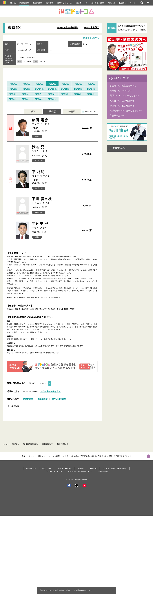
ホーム (5, 444)
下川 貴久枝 (53, 200)
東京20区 (78, 94)
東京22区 (13, 99)
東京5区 (65, 84)
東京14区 (91, 89)
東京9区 (26, 89)
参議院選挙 (37, 3)
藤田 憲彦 (53, 122)
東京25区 (52, 99)
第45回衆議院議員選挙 (67, 27)
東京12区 (65, 89)
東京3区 (39, 84)
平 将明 (53, 174)
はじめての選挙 (97, 3)
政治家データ (81, 3)
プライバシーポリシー (53, 471)
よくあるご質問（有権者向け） (114, 469)
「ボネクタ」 (79, 288)
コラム (13, 3)
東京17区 (39, 94)
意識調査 (111, 3)
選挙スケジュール (64, 3)
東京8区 (13, 89)
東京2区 (26, 84)
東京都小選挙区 (91, 27)
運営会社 (80, 469)
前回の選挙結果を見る (50, 391)
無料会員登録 (58, 590)
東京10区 (39, 89)
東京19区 (65, 94)
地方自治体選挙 (59, 399)
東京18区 (52, 94)
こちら (45, 297)
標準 (33, 111)
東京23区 (26, 99)
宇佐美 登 (53, 225)
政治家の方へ (31, 469)
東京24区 (39, 99)
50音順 (71, 111)
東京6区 (78, 84)
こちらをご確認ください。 (66, 309)
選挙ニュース (47, 469)
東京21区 (91, 94)
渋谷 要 (53, 149)
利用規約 (93, 469)
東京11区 (52, 89)
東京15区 (13, 94)
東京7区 (91, 84)
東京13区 (78, 89)
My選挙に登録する (91, 38)
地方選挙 (49, 3)
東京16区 (26, 94)
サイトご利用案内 (65, 469)
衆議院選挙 (24, 3)
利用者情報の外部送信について (80, 471)
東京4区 (52, 84)
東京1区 (13, 84)
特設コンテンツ (127, 3)
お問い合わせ (103, 471)
